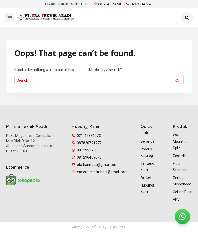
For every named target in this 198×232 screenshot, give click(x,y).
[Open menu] (9, 17)
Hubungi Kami (147, 188)
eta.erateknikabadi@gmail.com (100, 172)
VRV (176, 200)
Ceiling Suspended (182, 181)
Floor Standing (180, 166)
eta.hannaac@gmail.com (95, 165)
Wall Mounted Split (180, 141)
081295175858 (87, 150)
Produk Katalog (147, 152)
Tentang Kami (147, 166)
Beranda (147, 141)
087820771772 (87, 143)
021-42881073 (86, 136)
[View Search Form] (187, 18)
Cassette (180, 156)
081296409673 (87, 157)
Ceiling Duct (182, 192)
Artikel (146, 177)
